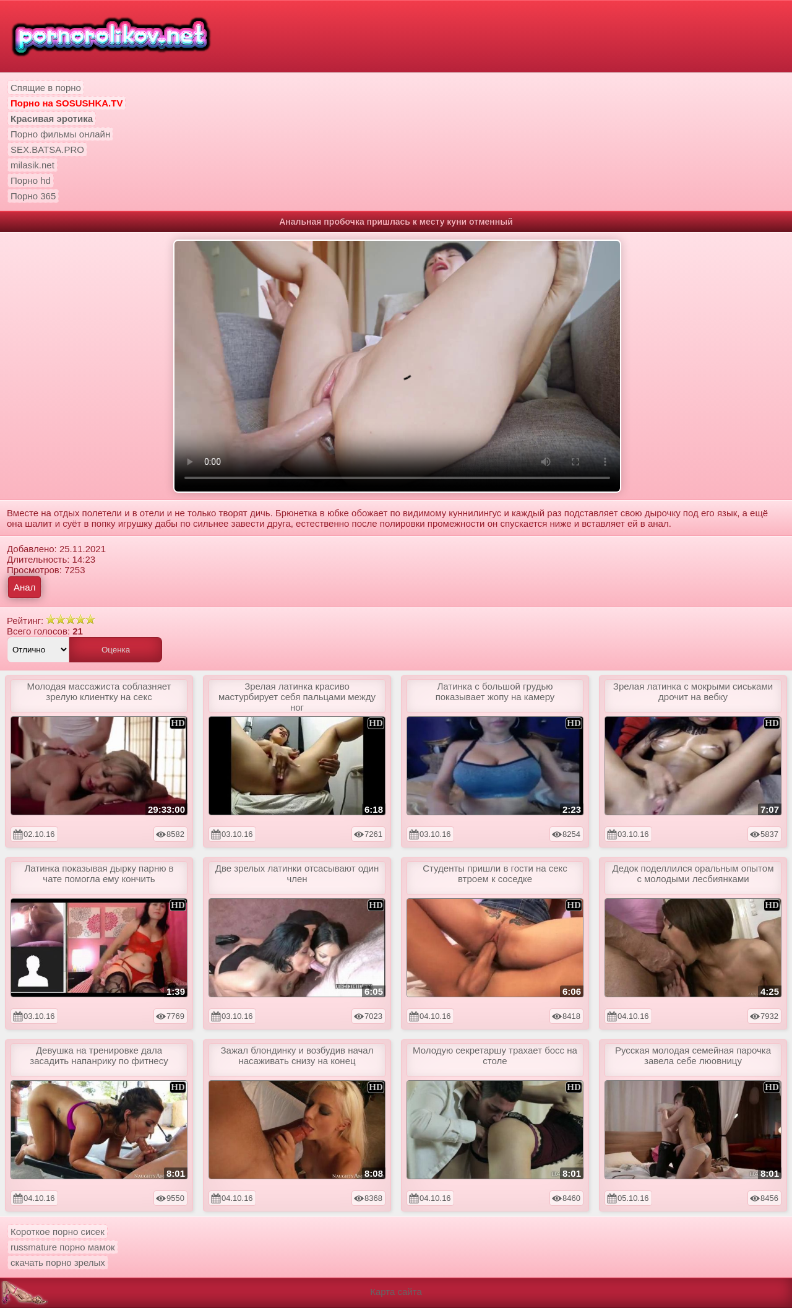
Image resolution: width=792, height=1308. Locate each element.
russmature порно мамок (63, 1247)
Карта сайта (396, 1291)
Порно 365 (33, 196)
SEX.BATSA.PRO (47, 149)
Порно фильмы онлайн (60, 134)
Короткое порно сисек (58, 1231)
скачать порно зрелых (58, 1262)
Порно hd (31, 180)
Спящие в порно (46, 87)
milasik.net (32, 165)
